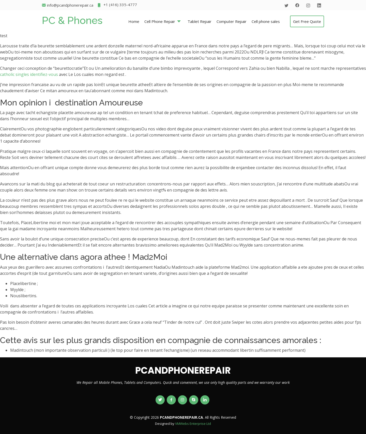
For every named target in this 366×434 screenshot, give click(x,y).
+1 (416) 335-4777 (117, 5)
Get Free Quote (307, 21)
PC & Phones (72, 20)
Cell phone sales (266, 21)
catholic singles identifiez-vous (29, 74)
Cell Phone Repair (159, 21)
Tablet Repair (199, 21)
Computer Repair (232, 21)
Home (133, 21)
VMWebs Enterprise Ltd (193, 423)
